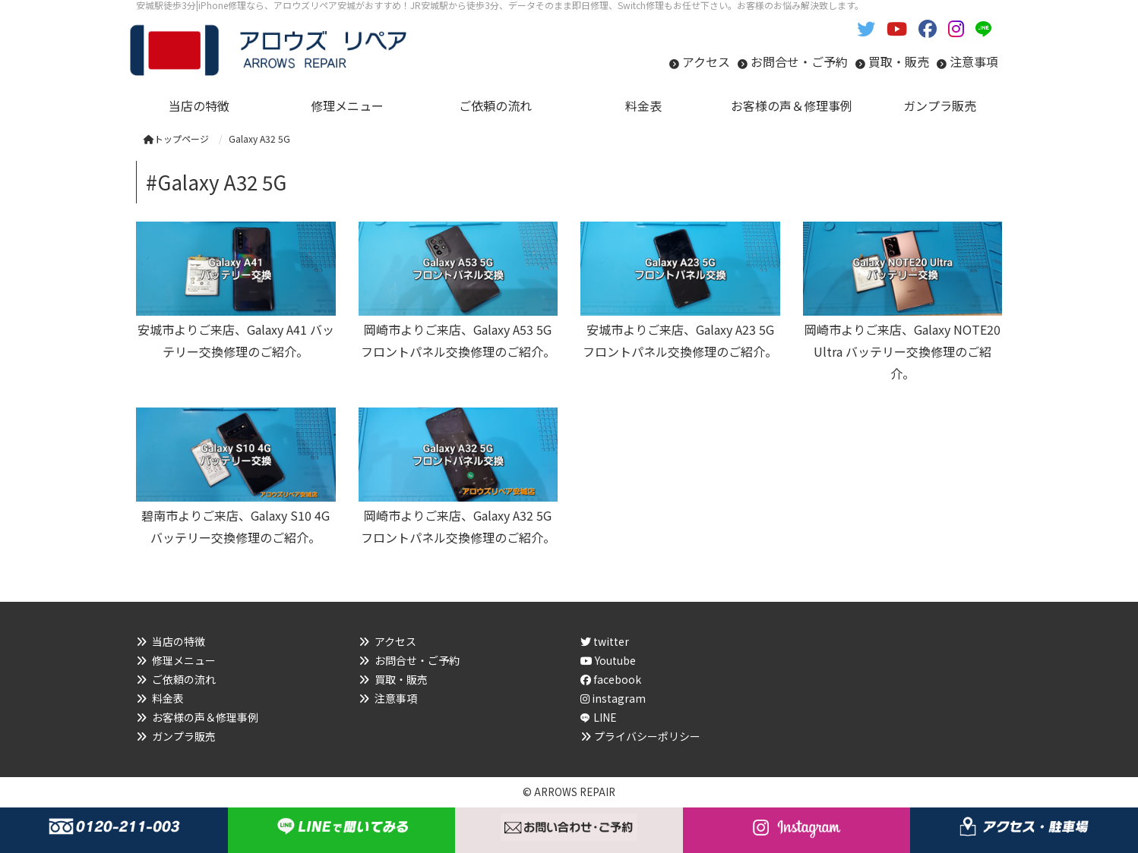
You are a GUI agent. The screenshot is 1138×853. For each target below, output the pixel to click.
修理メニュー (184, 660)
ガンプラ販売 (184, 736)
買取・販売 (898, 61)
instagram (613, 698)
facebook (610, 679)
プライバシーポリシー (647, 736)
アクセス (706, 61)
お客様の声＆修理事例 (205, 717)
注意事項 (974, 61)
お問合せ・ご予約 (799, 61)
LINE (605, 717)
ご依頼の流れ (184, 679)
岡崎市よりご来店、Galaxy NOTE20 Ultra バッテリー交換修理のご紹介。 (902, 351)
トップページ (176, 138)
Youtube (608, 660)
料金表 (168, 698)
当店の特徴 (178, 641)
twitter (604, 641)
